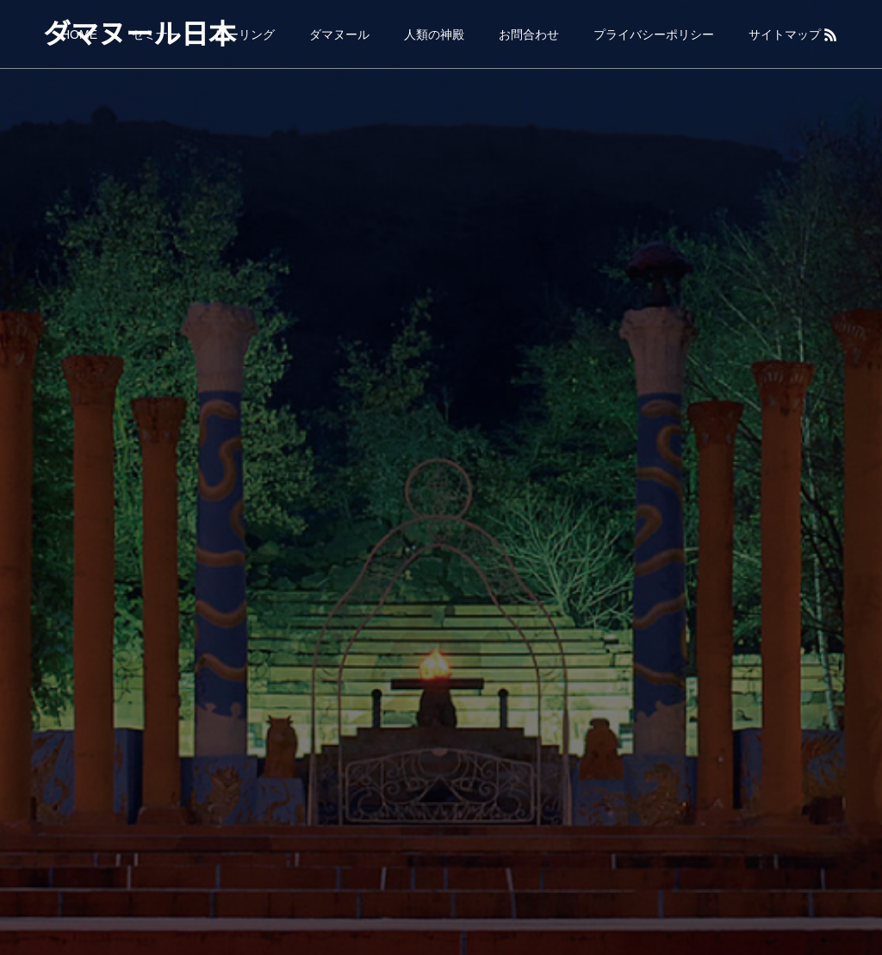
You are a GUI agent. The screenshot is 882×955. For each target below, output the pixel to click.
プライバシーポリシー (653, 34)
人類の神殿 (434, 34)
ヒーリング (244, 34)
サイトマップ (784, 34)
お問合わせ (529, 34)
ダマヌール (339, 34)
